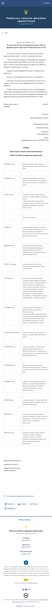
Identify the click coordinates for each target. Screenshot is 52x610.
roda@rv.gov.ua (26, 553)
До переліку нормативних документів (20, 496)
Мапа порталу (24, 520)
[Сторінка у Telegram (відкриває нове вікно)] (29, 589)
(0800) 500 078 (26, 547)
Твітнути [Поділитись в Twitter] (35, 504)
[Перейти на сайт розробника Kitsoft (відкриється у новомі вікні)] (19, 606)
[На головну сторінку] (26, 17)
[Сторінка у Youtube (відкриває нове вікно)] (26, 589)
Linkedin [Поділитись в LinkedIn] (23, 504)
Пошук (47, 3)
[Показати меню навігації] (3, 3)
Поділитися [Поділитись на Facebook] (11, 504)
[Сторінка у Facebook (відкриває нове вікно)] (23, 589)
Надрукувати (11, 508)
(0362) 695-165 (26, 540)
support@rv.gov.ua (32, 583)
